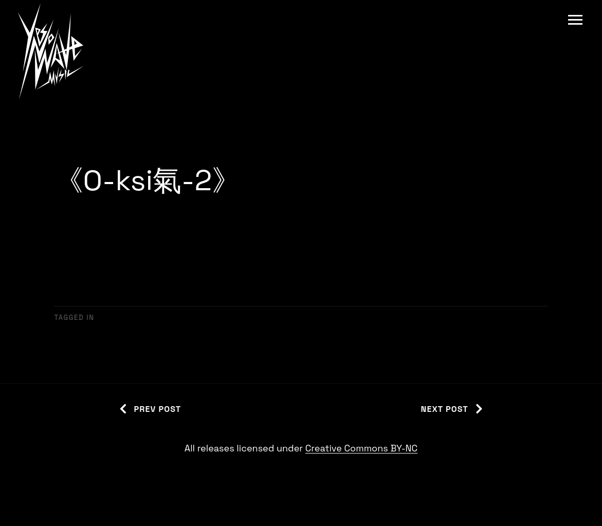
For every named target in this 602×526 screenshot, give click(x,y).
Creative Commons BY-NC (361, 448)
